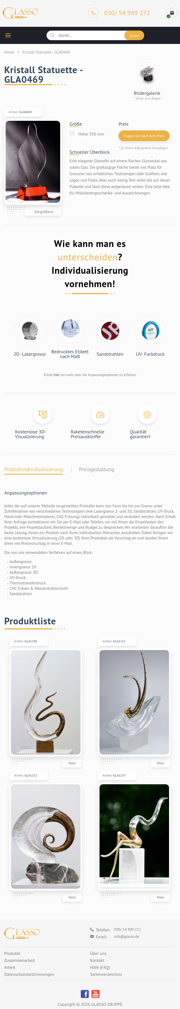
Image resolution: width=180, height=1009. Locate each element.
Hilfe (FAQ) (100, 967)
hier (57, 375)
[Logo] (20, 13)
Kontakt (97, 960)
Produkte (12, 953)
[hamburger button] (8, 35)
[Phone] (119, 12)
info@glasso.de (126, 936)
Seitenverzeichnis (106, 974)
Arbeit (9, 967)
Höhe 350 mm (91, 134)
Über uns (98, 953)
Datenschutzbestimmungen (29, 974)
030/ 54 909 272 (127, 929)
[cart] (172, 12)
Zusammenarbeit (19, 960)
